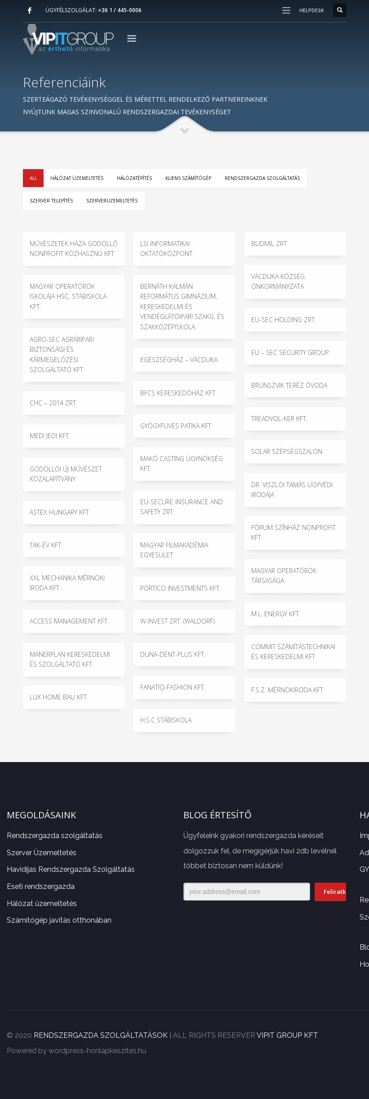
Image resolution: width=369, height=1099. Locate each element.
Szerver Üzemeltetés (41, 852)
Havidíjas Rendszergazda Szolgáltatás (71, 869)
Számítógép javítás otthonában (59, 920)
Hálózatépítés (134, 178)
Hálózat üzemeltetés (76, 178)
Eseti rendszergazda (41, 886)
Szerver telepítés (51, 200)
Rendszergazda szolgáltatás (262, 178)
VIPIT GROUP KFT (287, 1035)
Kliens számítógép (188, 178)
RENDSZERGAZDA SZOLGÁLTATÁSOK (101, 1035)
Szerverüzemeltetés (112, 200)
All (33, 178)
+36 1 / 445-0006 (120, 10)
